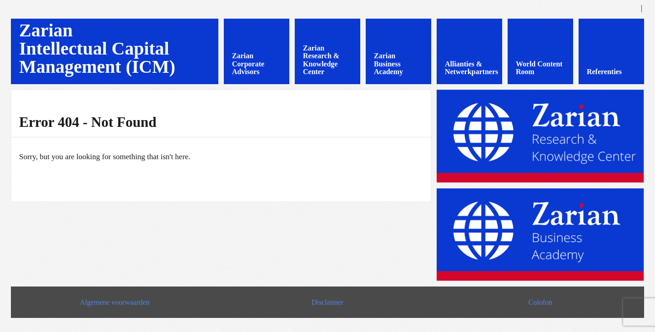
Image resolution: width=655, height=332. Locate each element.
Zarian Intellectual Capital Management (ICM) (97, 48)
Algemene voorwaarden (114, 302)
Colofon (540, 302)
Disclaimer (327, 302)
